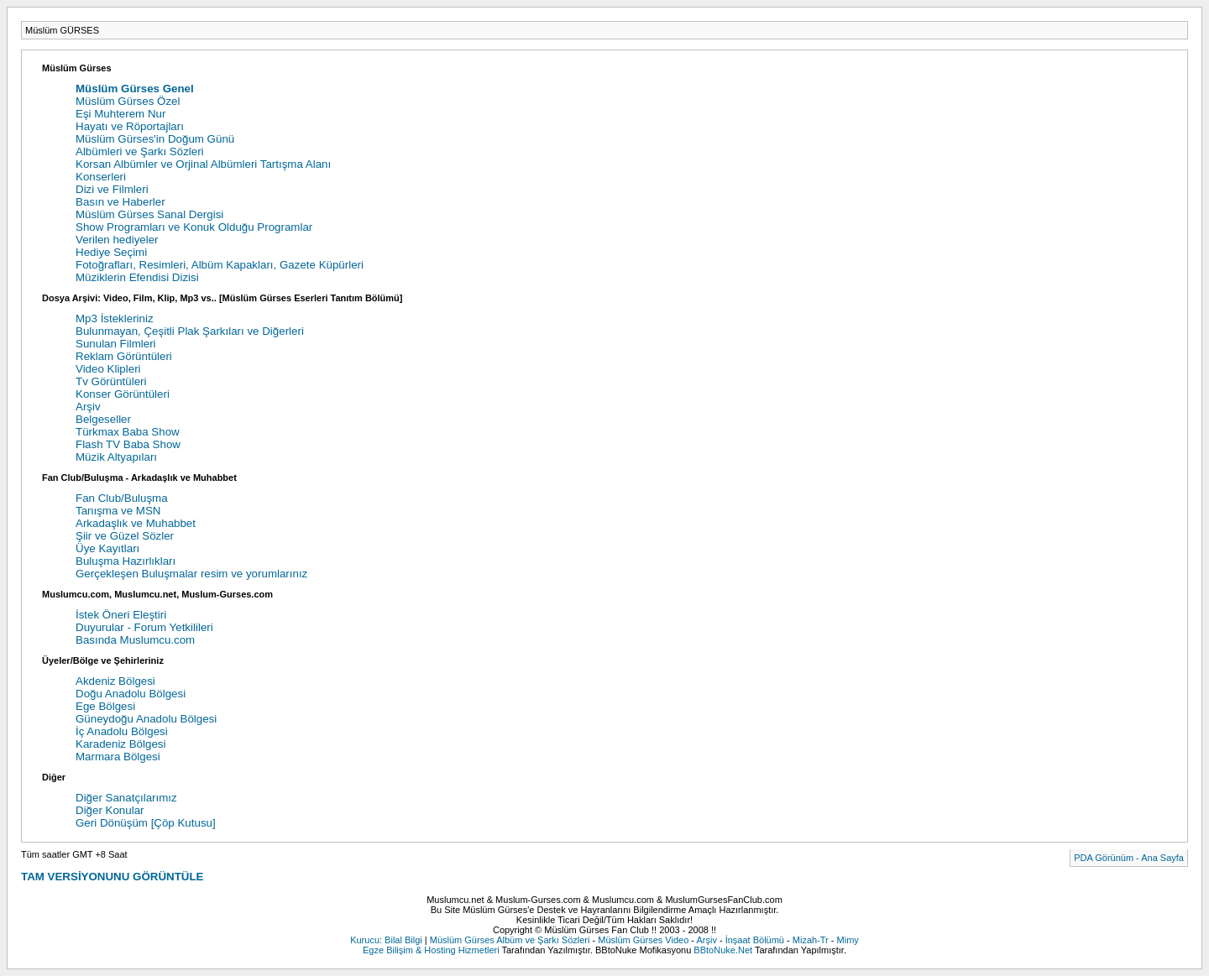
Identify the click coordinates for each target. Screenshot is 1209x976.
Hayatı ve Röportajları (130, 126)
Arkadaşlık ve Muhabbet (136, 523)
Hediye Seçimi (111, 252)
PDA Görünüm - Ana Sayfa (1129, 858)
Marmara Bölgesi (118, 756)
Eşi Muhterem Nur (120, 113)
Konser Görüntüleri (123, 394)
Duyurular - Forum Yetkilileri (144, 627)
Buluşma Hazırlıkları (125, 561)
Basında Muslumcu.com (135, 640)
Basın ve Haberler (120, 202)
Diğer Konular (110, 810)
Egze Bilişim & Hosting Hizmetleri (431, 950)
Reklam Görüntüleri (124, 356)
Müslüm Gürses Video (643, 940)
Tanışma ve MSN (118, 510)
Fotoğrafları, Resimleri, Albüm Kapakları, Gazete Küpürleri (220, 264)
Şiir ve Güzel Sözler (125, 536)
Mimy (848, 940)
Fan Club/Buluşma (122, 498)
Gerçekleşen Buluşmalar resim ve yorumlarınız (191, 573)
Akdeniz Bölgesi (115, 681)
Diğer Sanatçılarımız (126, 797)
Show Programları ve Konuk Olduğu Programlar (194, 227)
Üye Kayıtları (107, 548)
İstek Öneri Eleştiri (121, 614)
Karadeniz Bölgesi (120, 744)
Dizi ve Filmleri (112, 189)
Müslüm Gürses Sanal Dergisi (149, 214)
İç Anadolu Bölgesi (122, 731)
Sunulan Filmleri (116, 343)
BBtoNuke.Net (722, 950)
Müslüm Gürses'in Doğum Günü (155, 139)
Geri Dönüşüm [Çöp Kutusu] (146, 823)
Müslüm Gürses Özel (128, 101)
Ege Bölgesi (105, 706)
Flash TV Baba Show (128, 444)
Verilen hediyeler (117, 239)
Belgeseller (103, 419)
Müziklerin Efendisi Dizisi (137, 277)
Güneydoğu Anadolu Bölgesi (146, 718)
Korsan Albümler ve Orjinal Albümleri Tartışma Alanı (203, 164)
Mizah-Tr (811, 940)
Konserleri (101, 176)
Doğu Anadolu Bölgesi (131, 693)
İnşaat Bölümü (754, 940)
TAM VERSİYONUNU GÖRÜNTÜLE (112, 876)
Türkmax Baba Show (128, 431)
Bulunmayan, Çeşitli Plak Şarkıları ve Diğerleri (190, 331)
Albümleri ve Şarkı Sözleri (140, 151)
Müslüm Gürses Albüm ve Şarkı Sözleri (510, 940)
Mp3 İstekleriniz (115, 318)
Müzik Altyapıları (116, 457)
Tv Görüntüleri (111, 381)
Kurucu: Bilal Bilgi (386, 940)
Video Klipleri (108, 369)
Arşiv (88, 406)
